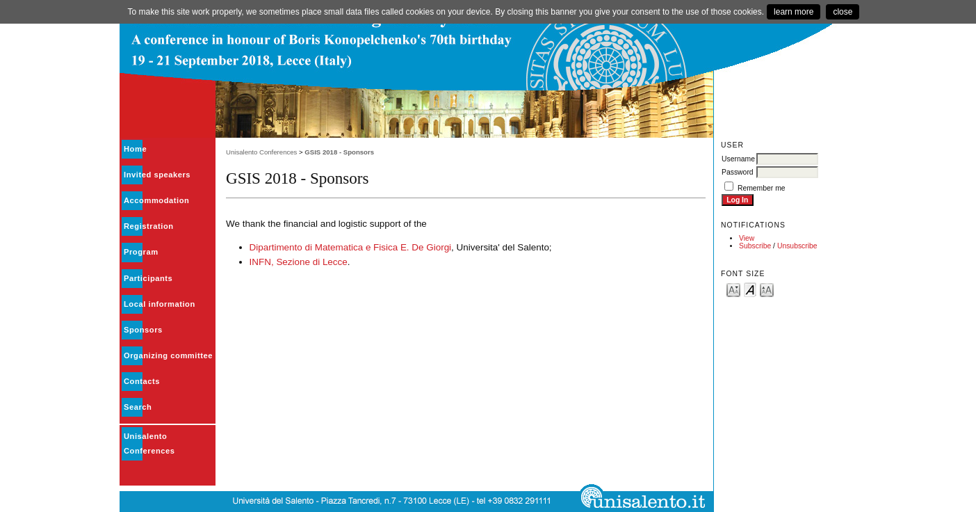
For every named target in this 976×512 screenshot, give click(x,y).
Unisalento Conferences (261, 152)
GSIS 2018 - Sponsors (339, 152)
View (746, 238)
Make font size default (750, 289)
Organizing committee (168, 355)
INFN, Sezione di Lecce (299, 262)
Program (141, 252)
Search (138, 407)
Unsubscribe (797, 246)
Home (135, 149)
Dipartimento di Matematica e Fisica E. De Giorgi (351, 247)
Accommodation (156, 200)
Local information (159, 304)
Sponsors (143, 330)
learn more (793, 12)
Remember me (762, 188)
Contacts (142, 381)
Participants (148, 278)
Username (738, 159)
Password (738, 172)
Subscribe (755, 246)
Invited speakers (157, 174)
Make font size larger (767, 289)
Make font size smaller (733, 289)
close (842, 12)
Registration (149, 226)
